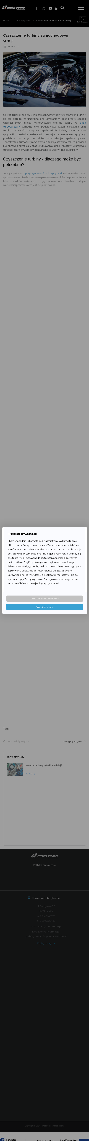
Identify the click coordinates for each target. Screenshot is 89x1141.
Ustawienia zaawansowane (44, 598)
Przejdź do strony (44, 607)
